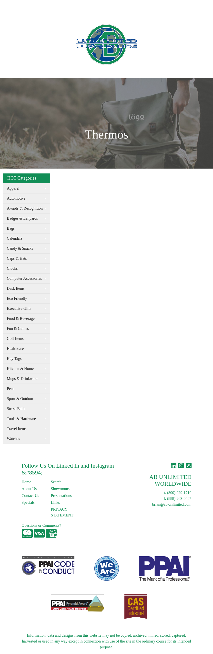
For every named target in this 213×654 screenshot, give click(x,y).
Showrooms (60, 489)
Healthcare (15, 348)
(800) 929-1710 (179, 493)
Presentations (61, 495)
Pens (10, 388)
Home (9, 5)
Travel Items (17, 429)
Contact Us (45, 5)
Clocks (12, 268)
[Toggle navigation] (7, 72)
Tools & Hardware (21, 419)
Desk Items (15, 288)
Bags (11, 228)
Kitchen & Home (20, 368)
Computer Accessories (24, 278)
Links (72, 5)
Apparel (13, 188)
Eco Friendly (17, 298)
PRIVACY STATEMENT (62, 512)
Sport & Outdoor (20, 399)
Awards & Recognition (25, 208)
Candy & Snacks (20, 248)
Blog (60, 5)
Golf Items (15, 338)
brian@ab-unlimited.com (172, 504)
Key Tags (14, 358)
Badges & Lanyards (22, 218)
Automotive (16, 198)
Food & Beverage (21, 318)
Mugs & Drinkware (22, 378)
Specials (28, 502)
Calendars (14, 238)
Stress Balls (16, 409)
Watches (13, 439)
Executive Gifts (19, 308)
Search (118, 5)
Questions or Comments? (41, 525)
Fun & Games (18, 328)
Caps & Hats (17, 258)
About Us (25, 5)
